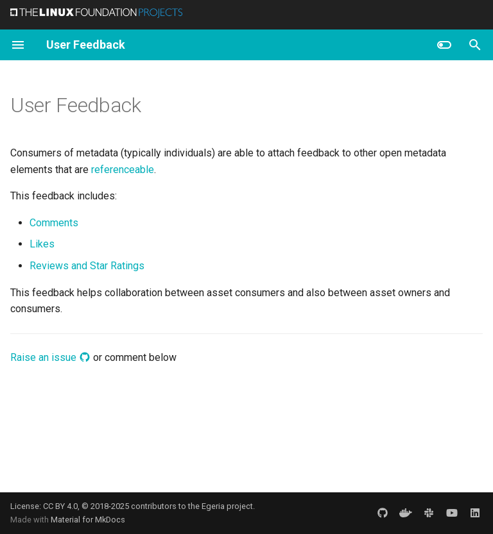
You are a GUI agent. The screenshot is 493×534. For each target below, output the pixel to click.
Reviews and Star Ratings (87, 266)
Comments (54, 223)
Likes (42, 244)
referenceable (122, 169)
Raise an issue (50, 357)
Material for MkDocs (88, 519)
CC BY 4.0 (60, 506)
